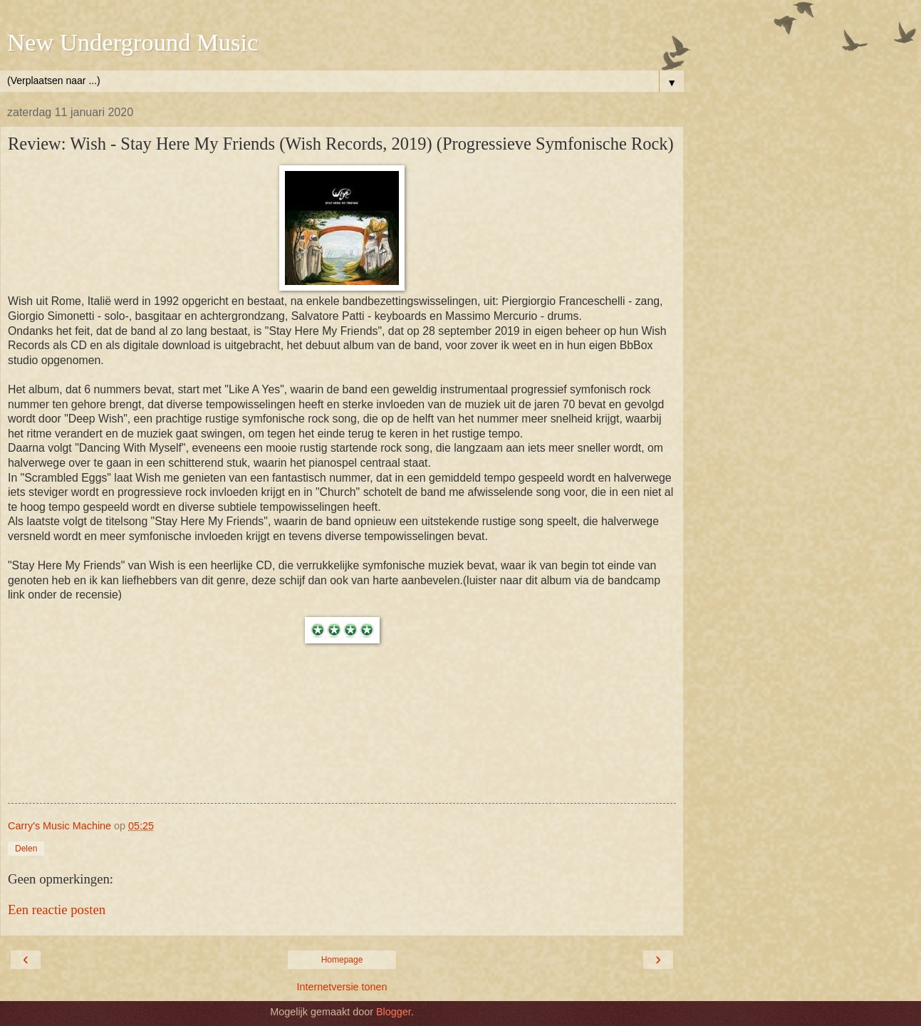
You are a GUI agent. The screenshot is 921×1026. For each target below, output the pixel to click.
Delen (26, 849)
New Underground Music (132, 42)
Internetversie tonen (341, 987)
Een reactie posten (56, 909)
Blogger (393, 1011)
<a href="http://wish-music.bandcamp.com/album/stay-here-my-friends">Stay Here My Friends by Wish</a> (342, 749)
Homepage (342, 960)
